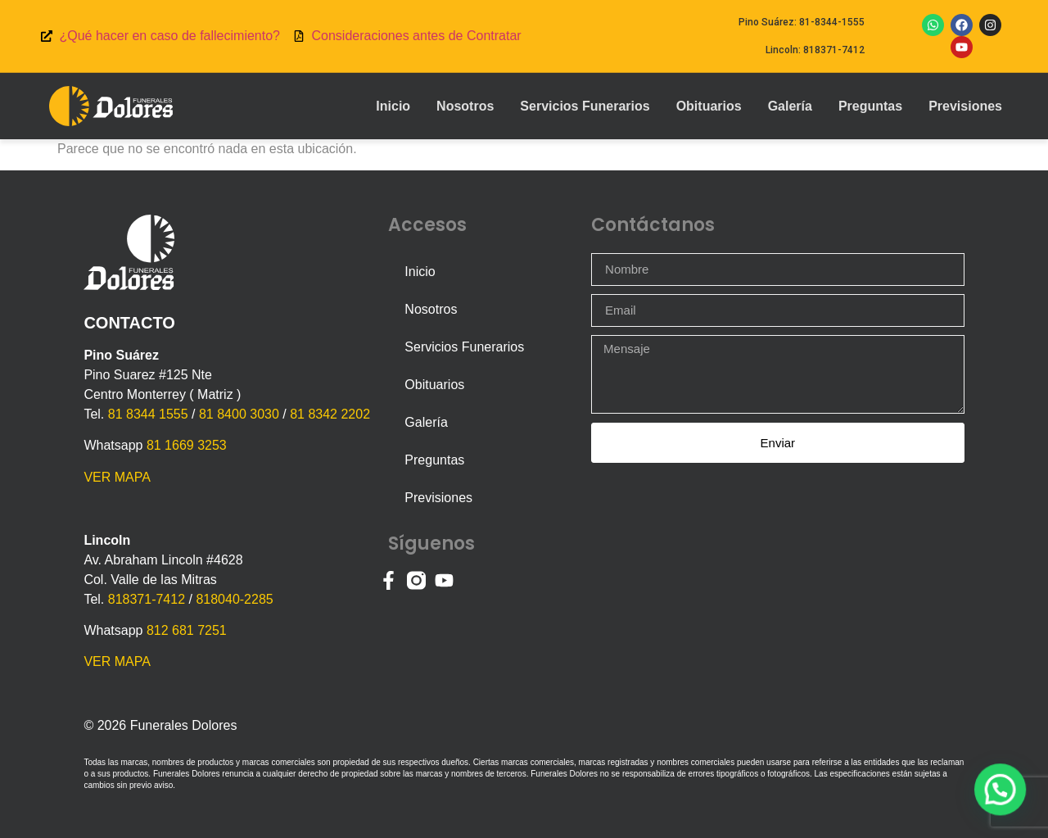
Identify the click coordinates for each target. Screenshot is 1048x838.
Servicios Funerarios (584, 106)
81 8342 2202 (330, 414)
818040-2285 (234, 599)
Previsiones (965, 106)
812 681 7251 (187, 630)
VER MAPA (117, 477)
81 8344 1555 (148, 414)
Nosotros (465, 106)
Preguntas (870, 106)
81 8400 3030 (239, 414)
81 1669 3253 (187, 445)
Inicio (393, 106)
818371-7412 (146, 599)
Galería (790, 106)
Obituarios (709, 106)
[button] (1004, 800)
